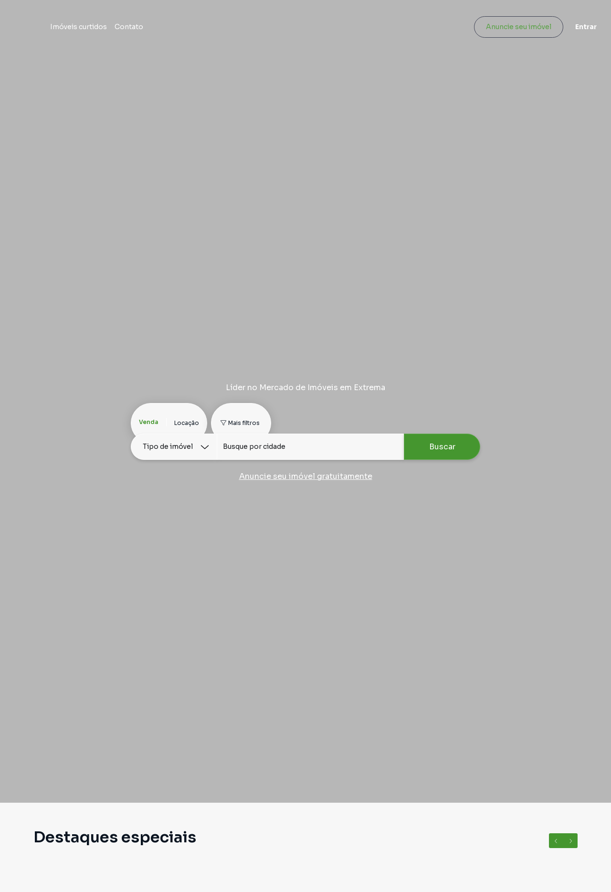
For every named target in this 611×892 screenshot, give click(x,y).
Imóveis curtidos (145, 29)
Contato (195, 29)
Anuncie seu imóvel (513, 29)
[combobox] (310, 447)
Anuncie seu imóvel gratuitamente (305, 476)
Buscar (442, 447)
